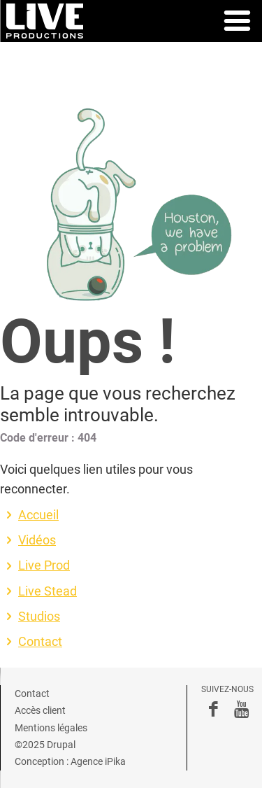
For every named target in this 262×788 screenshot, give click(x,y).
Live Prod (44, 565)
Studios (39, 617)
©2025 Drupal (45, 744)
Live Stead (47, 591)
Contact (40, 642)
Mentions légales (51, 727)
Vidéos (37, 540)
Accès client (40, 710)
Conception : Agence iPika (70, 761)
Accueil (38, 515)
